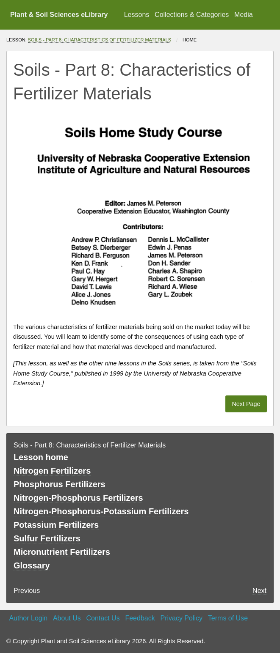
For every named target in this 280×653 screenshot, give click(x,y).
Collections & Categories (192, 14)
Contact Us (103, 618)
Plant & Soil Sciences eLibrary (59, 14)
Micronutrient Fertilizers (62, 552)
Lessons (137, 14)
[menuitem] (136, 15)
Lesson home (41, 457)
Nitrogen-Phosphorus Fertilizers (78, 497)
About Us (67, 618)
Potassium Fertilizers (56, 525)
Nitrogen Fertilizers (52, 470)
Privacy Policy (181, 618)
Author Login (28, 618)
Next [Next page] (259, 590)
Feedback (140, 618)
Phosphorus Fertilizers (59, 484)
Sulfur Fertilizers (47, 538)
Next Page (246, 404)
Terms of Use (228, 618)
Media (243, 14)
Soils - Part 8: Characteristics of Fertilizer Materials (99, 39)
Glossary (32, 565)
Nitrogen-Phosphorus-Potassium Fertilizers (101, 511)
